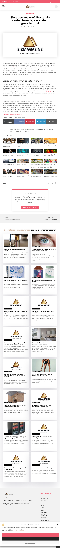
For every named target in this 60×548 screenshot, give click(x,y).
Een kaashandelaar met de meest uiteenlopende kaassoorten (41, 406)
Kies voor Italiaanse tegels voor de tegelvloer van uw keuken (42, 343)
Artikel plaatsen (44, 507)
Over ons (43, 503)
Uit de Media (43, 500)
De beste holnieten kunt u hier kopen (43, 468)
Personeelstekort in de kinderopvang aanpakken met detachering (50, 166)
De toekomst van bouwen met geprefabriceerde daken (37, 176)
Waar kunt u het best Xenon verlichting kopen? (15, 312)
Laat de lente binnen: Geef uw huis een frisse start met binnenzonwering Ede (37, 166)
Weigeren (30, 539)
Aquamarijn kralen (15, 129)
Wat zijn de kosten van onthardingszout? (16, 280)
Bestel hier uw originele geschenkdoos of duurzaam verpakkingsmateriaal (16, 343)
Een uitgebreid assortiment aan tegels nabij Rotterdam (43, 312)
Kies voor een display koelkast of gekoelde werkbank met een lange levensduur (14, 375)
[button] (58, 525)
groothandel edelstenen (38, 129)
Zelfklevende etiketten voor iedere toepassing (42, 437)
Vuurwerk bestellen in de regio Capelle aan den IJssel (15, 468)
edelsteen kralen (26, 129)
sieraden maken (10, 67)
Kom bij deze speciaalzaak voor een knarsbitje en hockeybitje (42, 374)
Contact (42, 510)
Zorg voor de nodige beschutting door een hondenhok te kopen (15, 406)
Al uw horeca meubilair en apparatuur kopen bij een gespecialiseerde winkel (15, 437)
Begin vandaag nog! (30, 193)
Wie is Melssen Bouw (35, 143)
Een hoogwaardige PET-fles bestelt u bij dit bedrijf (43, 281)
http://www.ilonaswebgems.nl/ (12, 114)
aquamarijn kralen (46, 92)
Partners (43, 496)
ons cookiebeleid (20, 530)
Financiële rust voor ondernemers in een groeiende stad (7, 145)
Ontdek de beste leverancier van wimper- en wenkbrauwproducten (44, 249)
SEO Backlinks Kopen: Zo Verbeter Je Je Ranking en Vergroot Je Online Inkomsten (45, 516)
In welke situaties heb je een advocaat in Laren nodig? (8, 155)
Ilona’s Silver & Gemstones (21, 131)
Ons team (43, 505)
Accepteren (30, 535)
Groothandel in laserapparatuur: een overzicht (14, 249)
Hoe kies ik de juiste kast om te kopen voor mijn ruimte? (22, 145)
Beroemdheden (44, 498)
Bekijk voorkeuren (30, 543)
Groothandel (30, 13)
